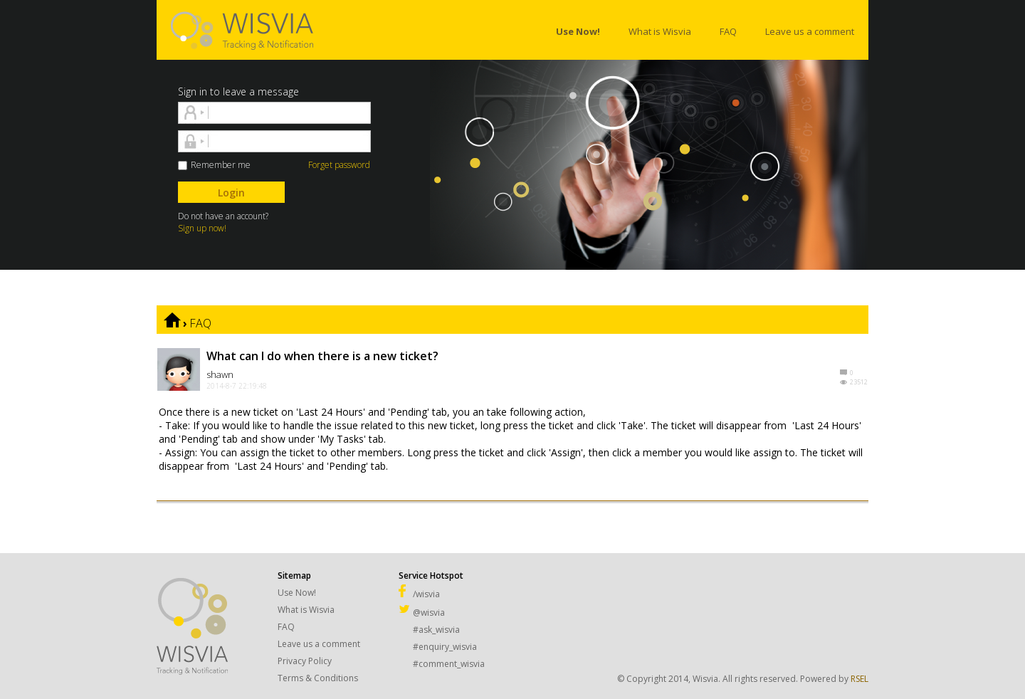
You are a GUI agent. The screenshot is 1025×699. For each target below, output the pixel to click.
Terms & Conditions (318, 678)
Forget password (339, 165)
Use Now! (297, 593)
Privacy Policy (305, 661)
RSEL (859, 679)
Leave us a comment (319, 644)
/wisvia (419, 594)
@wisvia (422, 612)
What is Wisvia (306, 610)
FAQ (200, 323)
